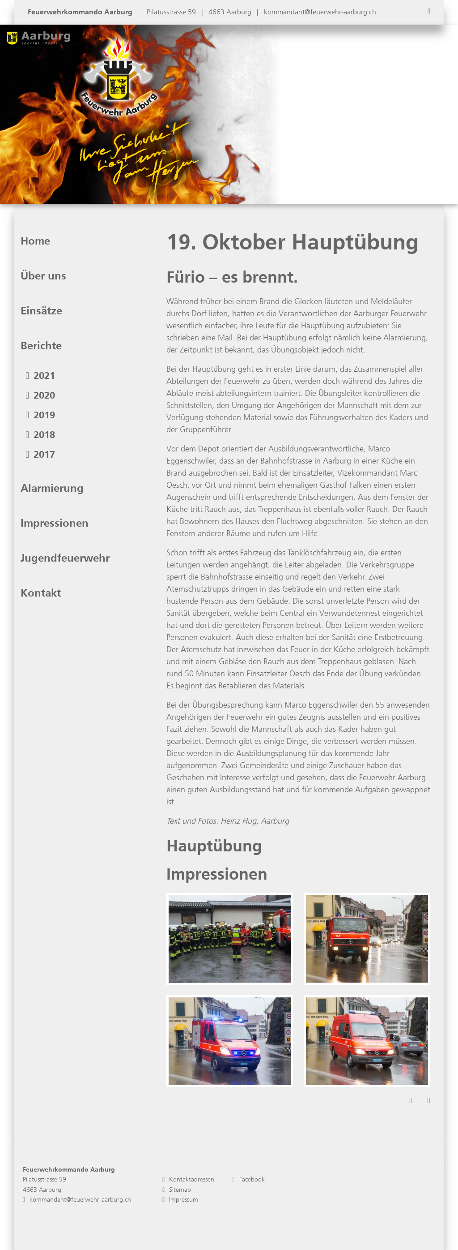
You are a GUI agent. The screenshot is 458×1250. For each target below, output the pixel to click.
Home (35, 241)
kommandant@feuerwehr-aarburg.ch (320, 12)
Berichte (41, 345)
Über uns (43, 276)
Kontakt (41, 593)
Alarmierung (52, 488)
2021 (40, 375)
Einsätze (41, 311)
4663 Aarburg (230, 12)
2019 (40, 415)
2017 (40, 454)
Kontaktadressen (188, 1179)
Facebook (248, 1179)
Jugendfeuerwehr (65, 558)
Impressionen (55, 523)
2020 (40, 395)
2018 (40, 435)
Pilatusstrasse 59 (172, 12)
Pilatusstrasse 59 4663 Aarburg (44, 1184)
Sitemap (176, 1190)
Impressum (180, 1199)
